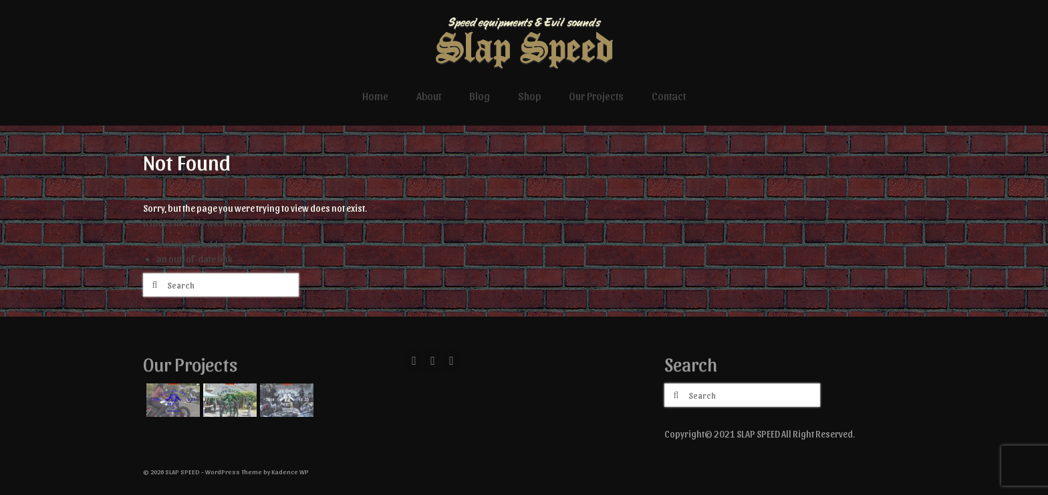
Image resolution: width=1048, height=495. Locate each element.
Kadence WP (290, 472)
